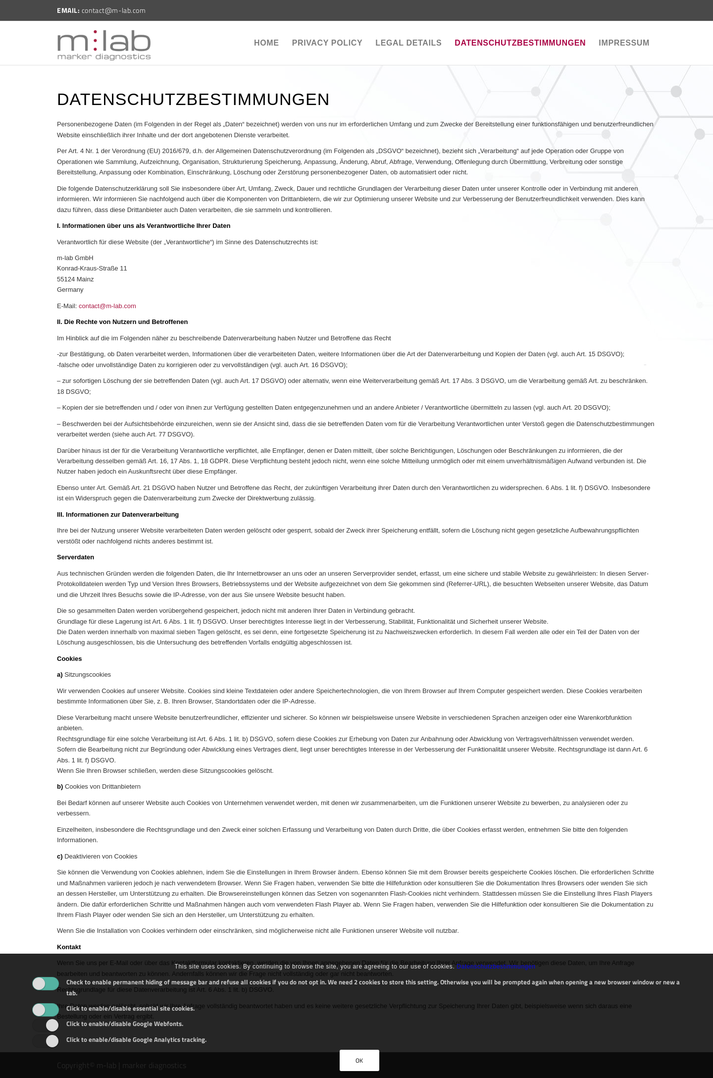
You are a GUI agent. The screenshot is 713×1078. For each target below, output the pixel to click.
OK (359, 1060)
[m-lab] (104, 43)
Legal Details (408, 43)
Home (266, 43)
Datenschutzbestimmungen (520, 43)
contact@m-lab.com (107, 306)
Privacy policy (327, 43)
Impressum (624, 43)
